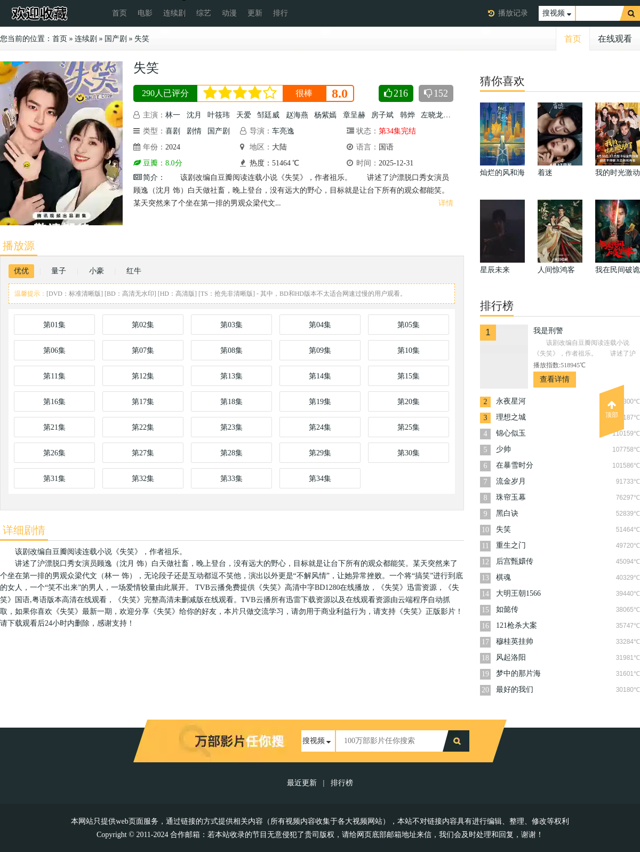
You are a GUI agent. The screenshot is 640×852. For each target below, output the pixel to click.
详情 (445, 203)
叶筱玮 (218, 115)
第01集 (54, 325)
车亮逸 (283, 131)
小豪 (96, 271)
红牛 (133, 271)
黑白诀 (507, 513)
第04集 (320, 325)
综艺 (203, 13)
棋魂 (503, 577)
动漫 (229, 13)
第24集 (320, 427)
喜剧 (172, 131)
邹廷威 (268, 115)
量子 (58, 271)
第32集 (143, 479)
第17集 (143, 402)
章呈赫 (354, 115)
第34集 (320, 479)
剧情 (194, 131)
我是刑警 (548, 331)
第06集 (54, 350)
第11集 (54, 376)
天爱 (243, 115)
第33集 (231, 479)
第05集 (408, 325)
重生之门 (511, 545)
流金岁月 (511, 481)
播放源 (19, 245)
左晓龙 (432, 115)
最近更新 (302, 783)
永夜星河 (511, 401)
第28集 (231, 453)
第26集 (54, 453)
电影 (145, 13)
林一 (172, 115)
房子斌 (382, 115)
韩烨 (407, 115)
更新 (254, 13)
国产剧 (116, 39)
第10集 (408, 350)
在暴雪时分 (514, 465)
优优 (21, 271)
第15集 (408, 376)
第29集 (320, 453)
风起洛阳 (511, 657)
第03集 (231, 325)
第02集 (143, 325)
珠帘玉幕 (511, 497)
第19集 (320, 402)
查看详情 (555, 379)
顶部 (611, 409)
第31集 (54, 479)
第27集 (143, 453)
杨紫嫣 (325, 115)
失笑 (141, 39)
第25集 (408, 427)
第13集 (231, 376)
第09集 (320, 350)
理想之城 (511, 417)
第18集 (231, 402)
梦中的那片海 (518, 673)
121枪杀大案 (516, 625)
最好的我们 (514, 689)
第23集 (231, 427)
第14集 (320, 376)
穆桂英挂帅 (514, 641)
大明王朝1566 (518, 593)
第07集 (143, 350)
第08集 (231, 350)
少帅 (503, 449)
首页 (119, 13)
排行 (280, 13)
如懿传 (507, 609)
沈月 (194, 115)
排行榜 (342, 783)
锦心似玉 (511, 433)
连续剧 (174, 13)
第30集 (408, 453)
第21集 (54, 427)
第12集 (143, 376)
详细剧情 (24, 530)
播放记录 (513, 13)
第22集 (143, 427)
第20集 (408, 402)
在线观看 (615, 38)
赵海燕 (297, 115)
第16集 (54, 402)
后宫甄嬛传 (514, 561)
